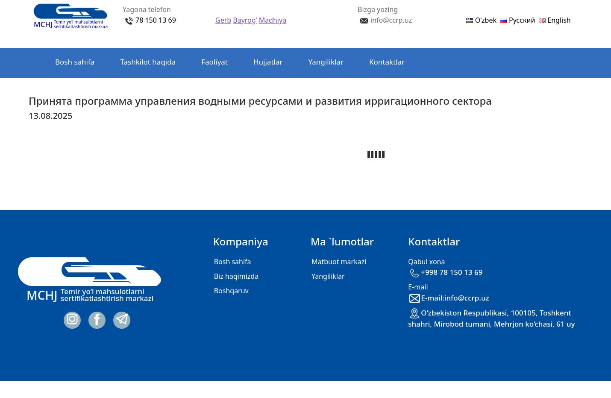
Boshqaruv (231, 290)
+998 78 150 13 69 (445, 272)
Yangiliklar (326, 62)
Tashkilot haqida (148, 62)
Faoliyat (214, 62)
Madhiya (272, 20)
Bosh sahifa (74, 62)
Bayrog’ (245, 20)
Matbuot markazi (338, 261)
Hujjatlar (268, 62)
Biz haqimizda (236, 276)
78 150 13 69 (155, 20)
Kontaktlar (387, 62)
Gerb (223, 20)
